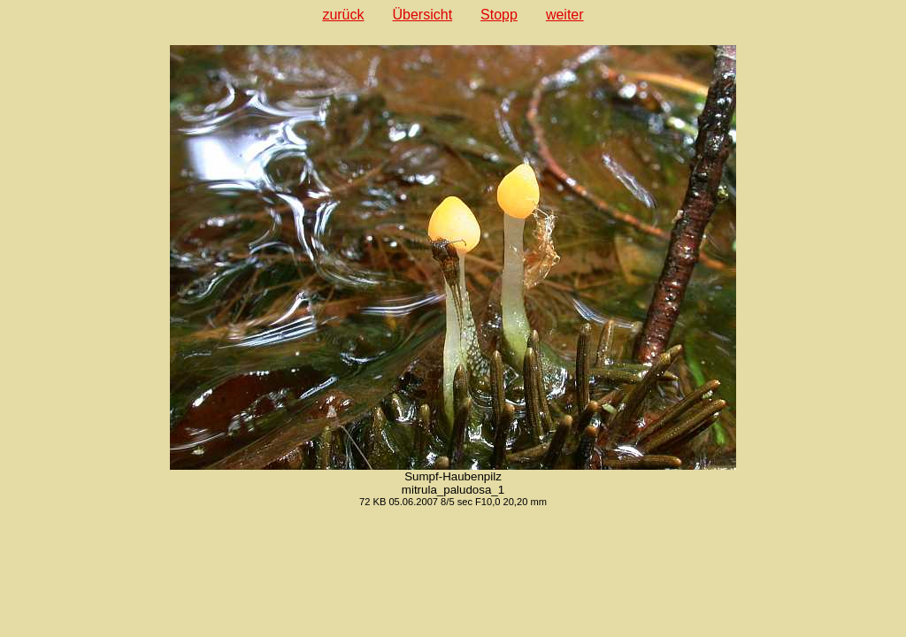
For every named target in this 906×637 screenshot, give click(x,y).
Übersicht (423, 14)
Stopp (499, 14)
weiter (565, 14)
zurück (343, 14)
